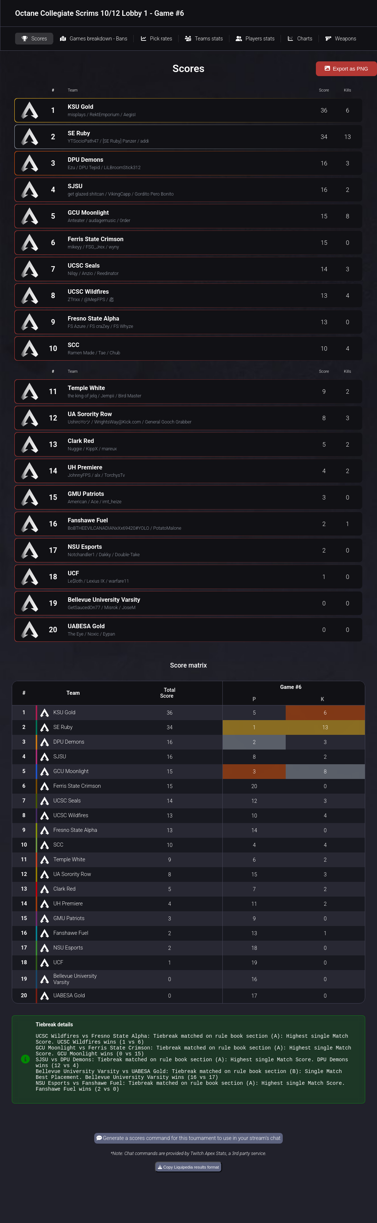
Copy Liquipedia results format (188, 1178)
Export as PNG (346, 69)
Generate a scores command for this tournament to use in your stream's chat (188, 1149)
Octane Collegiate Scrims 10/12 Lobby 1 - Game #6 (99, 13)
